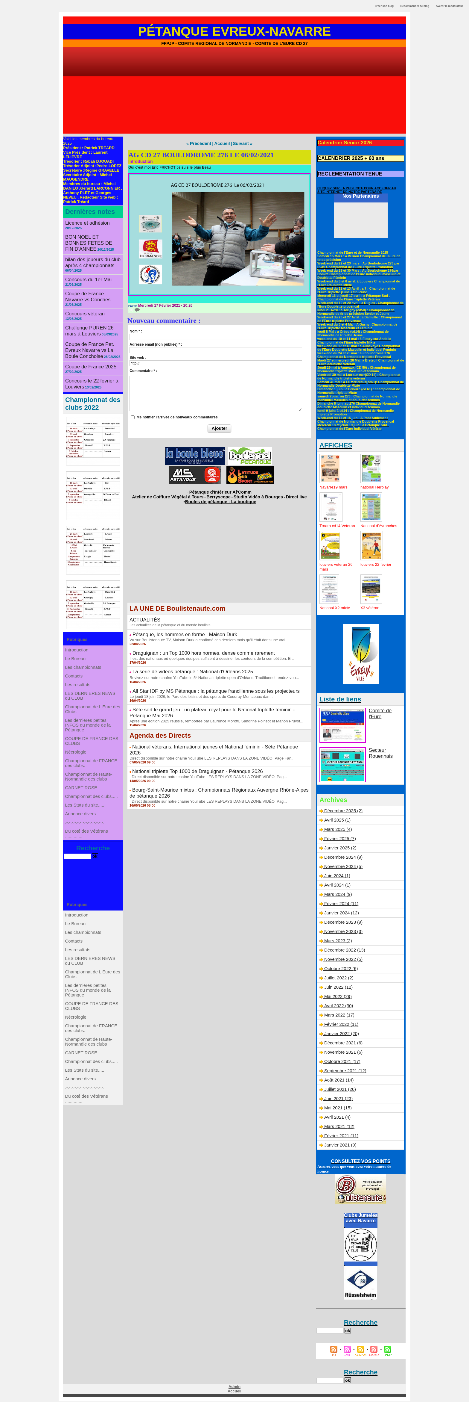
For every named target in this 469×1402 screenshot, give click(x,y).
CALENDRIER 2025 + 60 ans (345, 156)
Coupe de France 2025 (86, 336)
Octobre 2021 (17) (341, 1062)
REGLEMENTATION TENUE (345, 171)
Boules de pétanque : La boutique (220, 498)
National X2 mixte (335, 609)
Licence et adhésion (84, 222)
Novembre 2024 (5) (342, 867)
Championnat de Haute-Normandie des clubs (89, 781)
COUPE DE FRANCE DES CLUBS (92, 735)
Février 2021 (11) (340, 1137)
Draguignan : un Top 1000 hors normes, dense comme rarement (192, 646)
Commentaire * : (143, 370)
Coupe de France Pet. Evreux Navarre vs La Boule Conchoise (92, 322)
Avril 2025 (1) (336, 821)
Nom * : (136, 330)
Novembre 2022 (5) (342, 960)
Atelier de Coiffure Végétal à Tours (180, 494)
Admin (234, 1388)
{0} (133, 309)
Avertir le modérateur (449, 5)
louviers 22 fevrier (377, 565)
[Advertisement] (234, 92)
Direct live (278, 494)
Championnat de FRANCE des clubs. (91, 764)
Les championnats (84, 641)
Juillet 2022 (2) (338, 979)
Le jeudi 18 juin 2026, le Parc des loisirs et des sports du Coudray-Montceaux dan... (196, 685)
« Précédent (202, 143)
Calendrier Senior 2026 (340, 142)
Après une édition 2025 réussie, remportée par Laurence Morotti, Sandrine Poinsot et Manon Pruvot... (210, 703)
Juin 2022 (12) (337, 988)
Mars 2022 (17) (338, 1016)
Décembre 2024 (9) (342, 858)
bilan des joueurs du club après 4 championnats (88, 252)
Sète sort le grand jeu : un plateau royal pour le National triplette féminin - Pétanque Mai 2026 (219, 698)
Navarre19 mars (334, 483)
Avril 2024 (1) (336, 886)
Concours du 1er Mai (84, 267)
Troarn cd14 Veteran (330, 524)
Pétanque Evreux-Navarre (234, 31)
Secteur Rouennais (379, 753)
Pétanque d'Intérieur (220, 490)
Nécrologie (77, 749)
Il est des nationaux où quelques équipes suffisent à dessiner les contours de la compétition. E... (206, 650)
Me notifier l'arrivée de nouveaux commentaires (177, 416)
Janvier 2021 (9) (339, 1146)
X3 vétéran (370, 609)
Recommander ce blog (415, 5)
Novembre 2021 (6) (342, 1053)
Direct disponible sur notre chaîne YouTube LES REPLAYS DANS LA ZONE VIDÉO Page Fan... (206, 732)
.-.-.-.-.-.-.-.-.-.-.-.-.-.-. (85, 843)
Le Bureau (76, 629)
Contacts (75, 653)
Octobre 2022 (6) (340, 969)
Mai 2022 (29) (337, 997)
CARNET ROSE (82, 795)
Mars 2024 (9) (337, 895)
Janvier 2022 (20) (340, 1034)
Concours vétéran (81, 294)
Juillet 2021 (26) (339, 1090)
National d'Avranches (371, 524)
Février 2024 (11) (340, 904)
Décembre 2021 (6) (342, 1044)
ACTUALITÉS (142, 615)
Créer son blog (384, 5)
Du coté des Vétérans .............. (87, 857)
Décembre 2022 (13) (343, 951)
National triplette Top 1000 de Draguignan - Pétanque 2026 (187, 744)
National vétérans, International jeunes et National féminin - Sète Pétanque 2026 (206, 727)
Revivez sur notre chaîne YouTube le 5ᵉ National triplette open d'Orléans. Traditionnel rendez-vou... (208, 668)
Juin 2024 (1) (336, 877)
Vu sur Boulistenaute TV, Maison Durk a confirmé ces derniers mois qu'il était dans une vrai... (203, 633)
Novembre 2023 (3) (342, 932)
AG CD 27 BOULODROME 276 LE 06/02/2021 (201, 154)
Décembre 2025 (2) (342, 812)
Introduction (78, 617)
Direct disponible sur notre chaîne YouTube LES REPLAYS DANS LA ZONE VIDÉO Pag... (203, 749)
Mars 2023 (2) (337, 942)
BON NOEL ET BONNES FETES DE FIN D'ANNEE (89, 234)
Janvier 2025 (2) (339, 849)
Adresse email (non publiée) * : (156, 343)
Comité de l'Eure (384, 711)
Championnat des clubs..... (91, 807)
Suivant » (239, 143)
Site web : (138, 357)
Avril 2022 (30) (337, 1007)
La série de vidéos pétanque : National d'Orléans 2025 (183, 663)
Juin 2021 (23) (337, 1099)
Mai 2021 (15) (337, 1109)
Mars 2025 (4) (337, 830)
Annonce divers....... (85, 831)
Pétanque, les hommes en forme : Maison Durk (176, 629)
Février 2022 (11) (340, 1025)
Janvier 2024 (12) (340, 914)
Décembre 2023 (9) (342, 923)
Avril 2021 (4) (336, 1118)
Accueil (221, 143)
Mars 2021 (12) (338, 1127)
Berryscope (218, 494)
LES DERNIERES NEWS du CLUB (90, 680)
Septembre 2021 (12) (344, 1072)
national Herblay (375, 483)
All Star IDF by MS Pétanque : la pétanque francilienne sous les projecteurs (202, 681)
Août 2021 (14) (338, 1081)
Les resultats (78, 665)
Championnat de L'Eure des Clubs (92, 697)
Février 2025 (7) (339, 839)
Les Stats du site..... (85, 819)
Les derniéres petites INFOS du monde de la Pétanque (88, 716)
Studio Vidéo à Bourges (248, 494)
